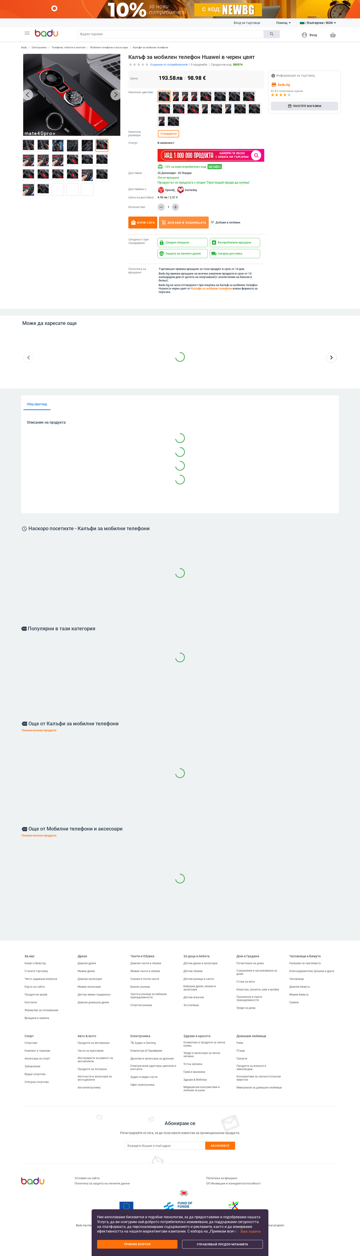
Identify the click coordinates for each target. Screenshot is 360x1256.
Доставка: (135, 173)
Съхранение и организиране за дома (256, 972)
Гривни (294, 1002)
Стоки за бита (245, 981)
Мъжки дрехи (86, 971)
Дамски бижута (299, 986)
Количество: (137, 207)
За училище (191, 1005)
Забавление (32, 1066)
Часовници (296, 979)
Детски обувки (192, 971)
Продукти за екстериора (94, 1043)
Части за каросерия (91, 1050)
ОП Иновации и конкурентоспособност (233, 1183)
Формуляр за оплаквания (41, 1010)
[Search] (171, 34)
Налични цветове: (141, 92)
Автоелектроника (89, 1087)
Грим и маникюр (194, 1072)
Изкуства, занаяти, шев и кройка (257, 989)
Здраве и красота (197, 1036)
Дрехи (82, 956)
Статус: (133, 143)
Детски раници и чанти (198, 979)
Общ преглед (37, 404)
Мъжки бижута (299, 994)
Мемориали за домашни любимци (259, 1087)
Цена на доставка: (141, 197)
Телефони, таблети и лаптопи (68, 47)
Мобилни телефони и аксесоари (109, 47)
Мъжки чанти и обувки (145, 971)
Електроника (39, 47)
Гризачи (241, 1058)
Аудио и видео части (144, 1077)
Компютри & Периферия (146, 1050)
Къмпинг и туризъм (37, 1050)
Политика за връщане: (137, 270)
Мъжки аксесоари (89, 986)
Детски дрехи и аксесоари (200, 963)
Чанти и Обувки (142, 956)
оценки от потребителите (169, 64)
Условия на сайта (87, 1178)
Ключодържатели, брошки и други (311, 971)
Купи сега (143, 222)
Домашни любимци (251, 1036)
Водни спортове (35, 1074)
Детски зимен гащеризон (94, 994)
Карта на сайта (35, 986)
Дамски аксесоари (90, 979)
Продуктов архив (36, 994)
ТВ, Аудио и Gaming (143, 1043)
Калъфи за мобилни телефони (150, 47)
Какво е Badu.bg (35, 963)
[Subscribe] (165, 1146)
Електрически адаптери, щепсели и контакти (153, 1067)
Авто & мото (87, 1036)
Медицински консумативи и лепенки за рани (201, 1088)
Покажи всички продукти (39, 730)
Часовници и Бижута (305, 956)
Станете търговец (36, 971)
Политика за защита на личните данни (102, 1183)
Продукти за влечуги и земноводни (251, 1067)
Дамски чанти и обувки (145, 963)
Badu (24, 47)
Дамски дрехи (87, 963)
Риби (239, 1043)
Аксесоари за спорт (37, 1058)
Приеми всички (137, 1244)
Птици (240, 1050)
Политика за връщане (221, 1178)
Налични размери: (134, 133)
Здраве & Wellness (195, 1079)
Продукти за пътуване (92, 1069)
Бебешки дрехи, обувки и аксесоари (199, 988)
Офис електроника (142, 1084)
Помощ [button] (283, 23)
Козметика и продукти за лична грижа (204, 1044)
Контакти (31, 1002)
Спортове (31, 1043)
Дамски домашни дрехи (93, 1002)
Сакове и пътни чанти (144, 979)
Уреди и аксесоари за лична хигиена (201, 1054)
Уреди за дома (246, 1008)
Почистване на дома (250, 963)
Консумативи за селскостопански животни (258, 1078)
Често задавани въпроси (41, 979)
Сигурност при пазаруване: (138, 241)
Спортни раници (141, 1005)
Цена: (134, 78)
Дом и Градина (247, 956)
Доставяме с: (137, 189)
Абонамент (220, 1145)
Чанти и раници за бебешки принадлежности (148, 996)
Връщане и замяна (37, 1018)
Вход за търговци (247, 23)
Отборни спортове (37, 1082)
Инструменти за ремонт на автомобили (95, 1059)
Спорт (29, 1036)
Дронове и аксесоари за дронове (152, 1058)
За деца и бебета (196, 956)
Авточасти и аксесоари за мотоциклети (95, 1078)
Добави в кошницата (183, 222)
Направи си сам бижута (305, 963)
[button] (27, 33)
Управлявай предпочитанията (222, 1244)
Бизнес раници (140, 986)
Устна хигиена (192, 1064)
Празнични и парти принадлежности (249, 998)
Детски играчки (193, 997)
